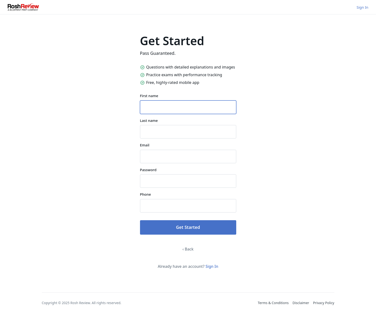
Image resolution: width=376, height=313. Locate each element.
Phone (145, 194)
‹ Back (188, 249)
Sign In (362, 7)
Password (148, 169)
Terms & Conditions (273, 302)
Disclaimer (301, 302)
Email (144, 145)
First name (149, 95)
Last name (149, 120)
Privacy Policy (323, 302)
